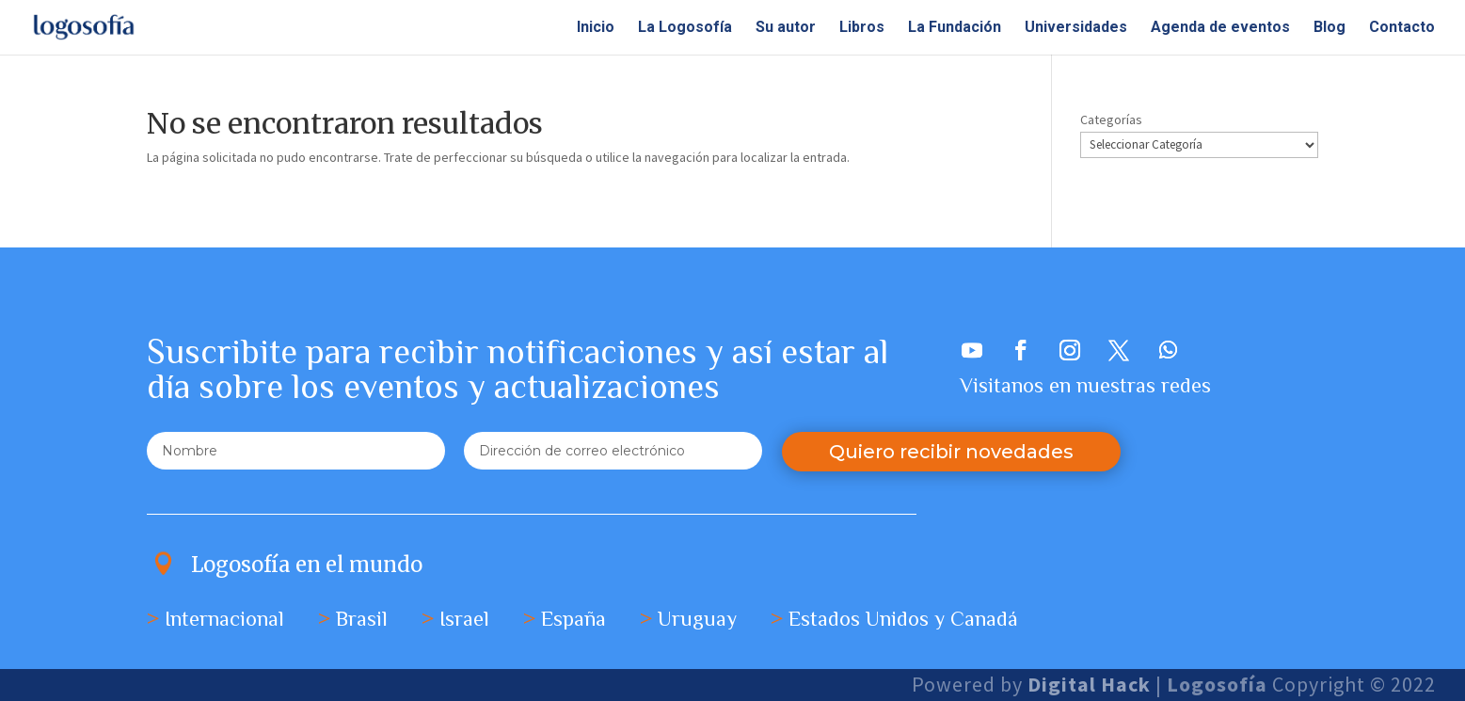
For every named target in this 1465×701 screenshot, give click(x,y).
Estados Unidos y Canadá (903, 618)
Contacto (1402, 28)
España (573, 618)
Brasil (362, 618)
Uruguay (697, 618)
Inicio (595, 28)
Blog (1330, 28)
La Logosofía (685, 28)
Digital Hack (1091, 684)
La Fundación (954, 28)
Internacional (224, 618)
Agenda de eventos (1220, 28)
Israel (464, 618)
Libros (861, 28)
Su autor (786, 28)
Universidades (1076, 28)
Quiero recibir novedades (951, 451)
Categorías (1111, 119)
